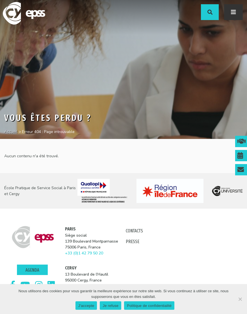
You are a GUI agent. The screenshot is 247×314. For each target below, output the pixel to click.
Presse (132, 241)
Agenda (32, 270)
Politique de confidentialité (149, 306)
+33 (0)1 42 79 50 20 (84, 253)
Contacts (134, 231)
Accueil (11, 131)
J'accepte (86, 306)
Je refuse (110, 306)
